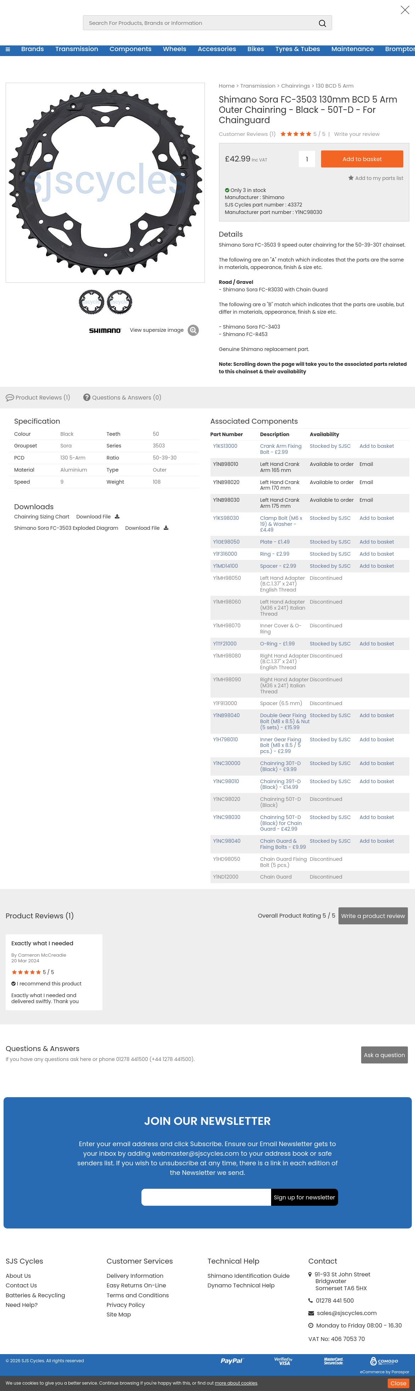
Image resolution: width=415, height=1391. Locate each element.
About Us (18, 1276)
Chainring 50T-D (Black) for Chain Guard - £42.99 (281, 823)
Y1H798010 (225, 739)
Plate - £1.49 (275, 541)
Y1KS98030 (226, 518)
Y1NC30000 (227, 763)
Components (131, 48)
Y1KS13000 (225, 446)
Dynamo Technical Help (241, 1285)
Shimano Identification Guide (249, 1276)
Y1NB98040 (226, 715)
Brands (32, 48)
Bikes (255, 48)
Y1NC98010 (226, 781)
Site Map (119, 1314)
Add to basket (377, 446)
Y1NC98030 (227, 817)
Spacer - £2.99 (278, 566)
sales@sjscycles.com (347, 1313)
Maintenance (352, 48)
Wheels (174, 48)
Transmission (76, 48)
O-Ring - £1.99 (277, 643)
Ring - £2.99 (275, 553)
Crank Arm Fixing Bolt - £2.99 (281, 449)
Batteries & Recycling (35, 1295)
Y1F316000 (225, 553)
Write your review (357, 134)
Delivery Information (135, 1276)
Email (366, 464)
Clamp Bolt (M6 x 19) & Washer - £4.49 (281, 524)
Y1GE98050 (226, 541)
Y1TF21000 (225, 643)
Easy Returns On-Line (136, 1285)
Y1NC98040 (227, 841)
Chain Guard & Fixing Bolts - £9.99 (283, 844)
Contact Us (21, 1285)
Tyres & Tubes (297, 48)
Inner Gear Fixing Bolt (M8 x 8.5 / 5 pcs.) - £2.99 (280, 745)
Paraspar (400, 1372)
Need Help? (22, 1305)
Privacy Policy (126, 1305)
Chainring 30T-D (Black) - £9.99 (280, 766)
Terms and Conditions (138, 1295)
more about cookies (236, 1383)
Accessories (217, 48)
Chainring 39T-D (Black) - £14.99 (280, 784)
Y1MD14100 (225, 566)
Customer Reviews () (247, 134)
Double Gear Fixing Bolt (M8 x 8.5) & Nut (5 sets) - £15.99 (285, 721)
